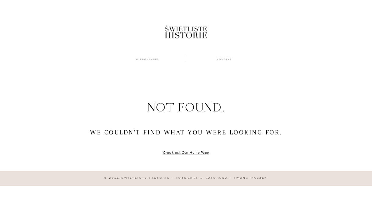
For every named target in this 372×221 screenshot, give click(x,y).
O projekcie (147, 59)
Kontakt (224, 59)
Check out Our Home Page (186, 152)
